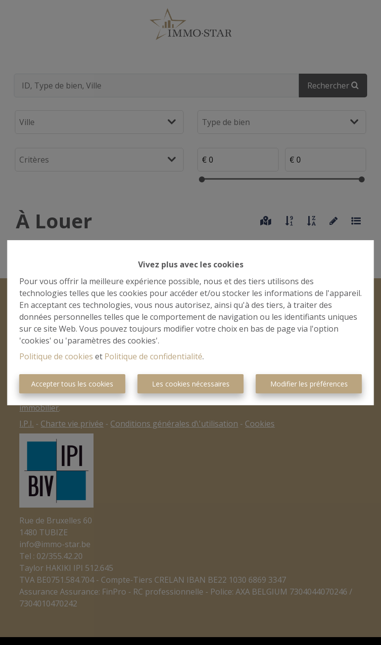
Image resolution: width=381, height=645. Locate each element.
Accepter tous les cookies (72, 383)
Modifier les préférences (309, 383)
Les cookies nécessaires (191, 383)
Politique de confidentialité (153, 356)
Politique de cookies (56, 356)
